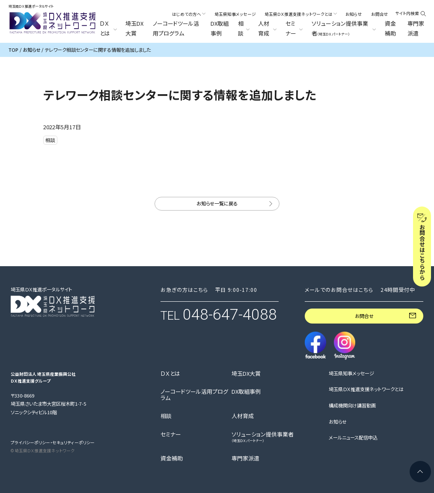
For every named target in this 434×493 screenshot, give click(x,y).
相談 (166, 416)
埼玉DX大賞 (134, 28)
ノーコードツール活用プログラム (176, 28)
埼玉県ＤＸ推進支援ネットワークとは (366, 389)
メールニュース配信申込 (353, 437)
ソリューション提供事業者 (263, 437)
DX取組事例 (220, 28)
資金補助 (390, 28)
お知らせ (353, 14)
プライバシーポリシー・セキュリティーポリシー (53, 442)
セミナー (171, 434)
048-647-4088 (230, 315)
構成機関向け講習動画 (352, 405)
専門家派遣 (415, 28)
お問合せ (379, 14)
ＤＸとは (170, 374)
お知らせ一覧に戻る (217, 203)
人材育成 (243, 416)
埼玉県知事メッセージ (235, 14)
